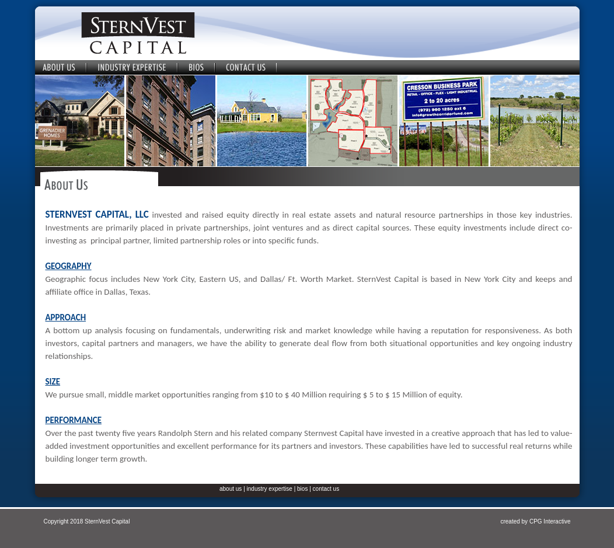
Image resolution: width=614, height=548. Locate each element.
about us (230, 489)
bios (302, 489)
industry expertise (269, 489)
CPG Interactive (550, 521)
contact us (326, 489)
